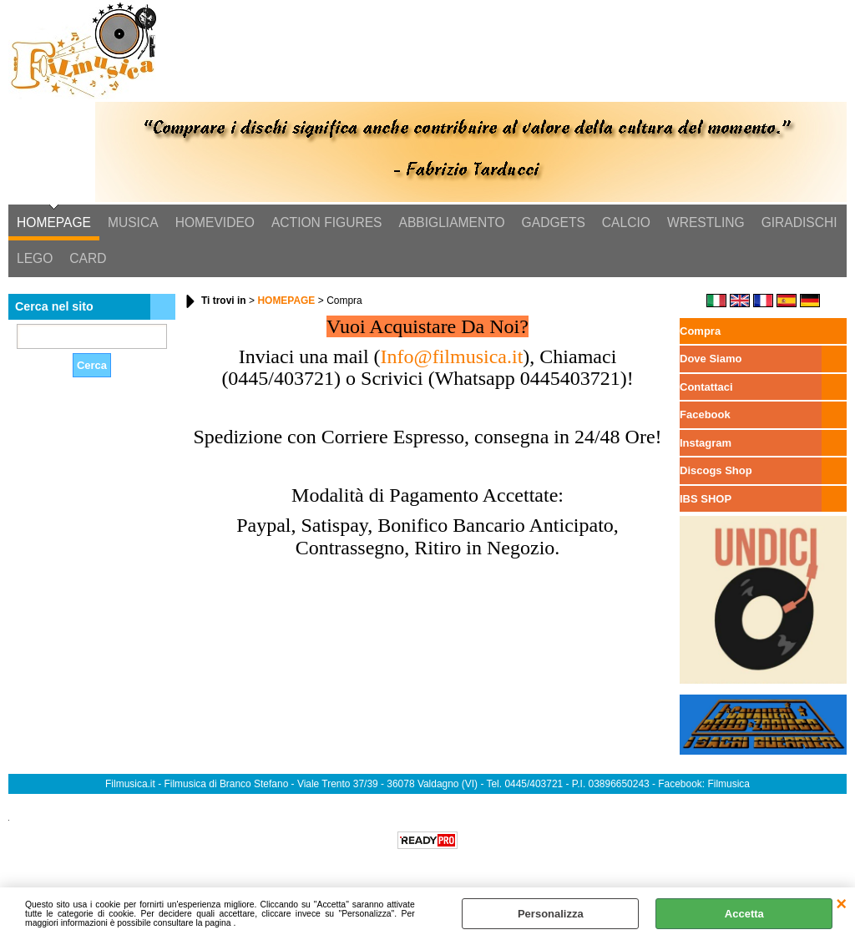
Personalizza (551, 913)
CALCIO (626, 222)
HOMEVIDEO (215, 222)
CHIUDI (841, 904)
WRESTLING (706, 222)
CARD (87, 258)
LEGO (35, 258)
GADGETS (553, 222)
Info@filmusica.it (452, 356)
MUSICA (133, 222)
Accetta (744, 913)
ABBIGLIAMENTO (452, 222)
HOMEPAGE (54, 222)
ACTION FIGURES (326, 222)
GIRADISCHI (799, 222)
